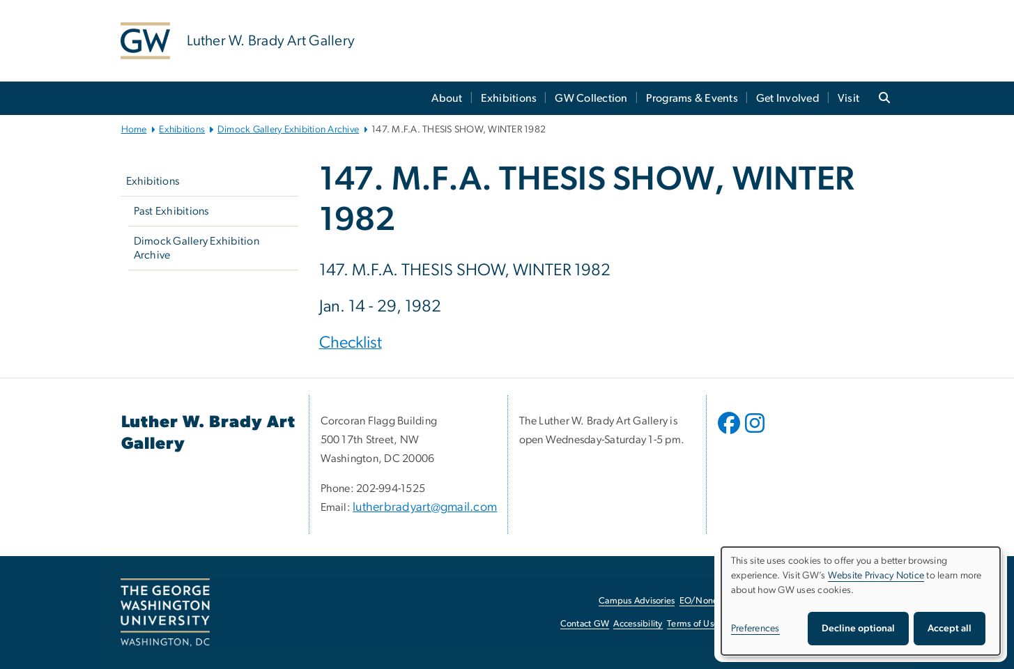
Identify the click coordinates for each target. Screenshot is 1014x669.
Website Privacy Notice (876, 575)
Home (134, 129)
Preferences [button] (755, 628)
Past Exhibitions (171, 211)
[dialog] (860, 601)
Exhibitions (509, 98)
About (446, 98)
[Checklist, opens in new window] (350, 344)
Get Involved (788, 98)
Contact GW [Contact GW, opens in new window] (585, 624)
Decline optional (858, 628)
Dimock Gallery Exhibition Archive (288, 129)
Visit (848, 98)
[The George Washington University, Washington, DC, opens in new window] (165, 612)
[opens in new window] (730, 433)
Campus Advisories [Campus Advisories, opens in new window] (637, 601)
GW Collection (591, 98)
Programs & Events (692, 98)
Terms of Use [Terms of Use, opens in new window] (693, 624)
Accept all (949, 628)
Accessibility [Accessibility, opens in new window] (637, 624)
